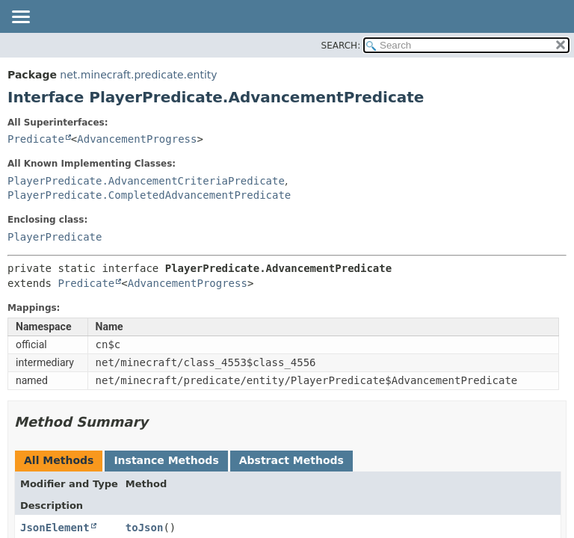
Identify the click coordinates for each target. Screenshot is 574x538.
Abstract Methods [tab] (291, 460)
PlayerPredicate (54, 237)
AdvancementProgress (137, 139)
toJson (145, 528)
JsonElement (55, 528)
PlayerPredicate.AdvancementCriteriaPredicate (146, 181)
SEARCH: (341, 45)
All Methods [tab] (58, 460)
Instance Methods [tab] (166, 460)
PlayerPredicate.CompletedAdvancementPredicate (149, 195)
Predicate (35, 139)
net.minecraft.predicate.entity (138, 75)
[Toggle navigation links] (20, 17)
